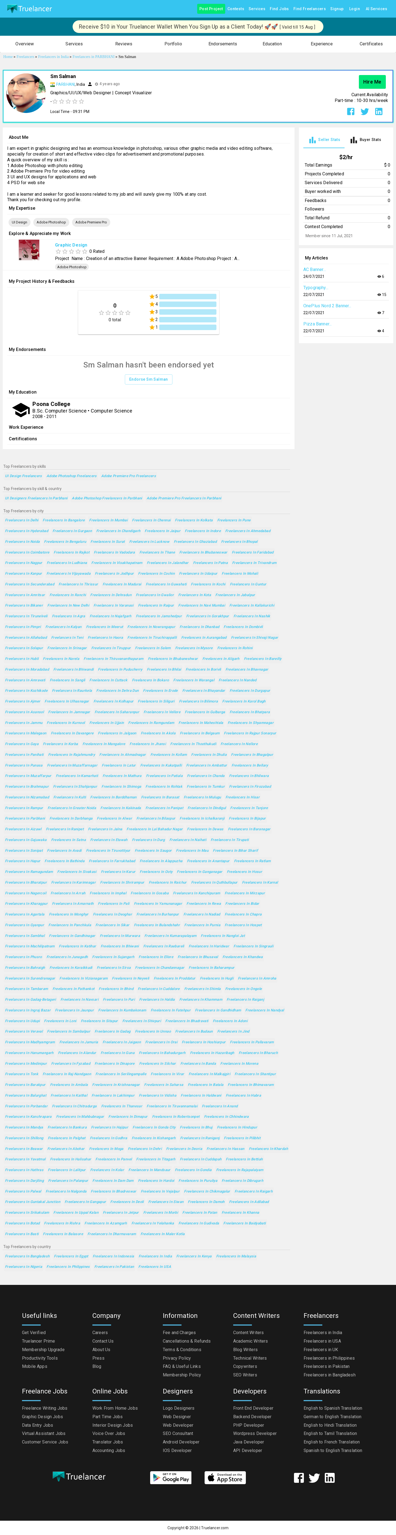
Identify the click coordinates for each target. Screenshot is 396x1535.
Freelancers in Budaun (194, 1031)
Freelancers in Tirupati (230, 840)
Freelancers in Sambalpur (68, 1031)
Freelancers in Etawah (109, 840)
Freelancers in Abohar (66, 1149)
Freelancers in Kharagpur (26, 904)
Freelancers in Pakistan (114, 1267)
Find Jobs (279, 9)
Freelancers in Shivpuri (141, 1021)
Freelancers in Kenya (194, 1256)
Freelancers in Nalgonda (66, 1191)
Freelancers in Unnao (153, 1031)
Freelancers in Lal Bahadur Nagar (154, 829)
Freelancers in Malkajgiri (209, 1074)
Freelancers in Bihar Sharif (235, 851)
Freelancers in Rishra (62, 1223)
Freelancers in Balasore (63, 1234)
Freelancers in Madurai (121, 584)
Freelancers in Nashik (251, 616)
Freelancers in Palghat (67, 1138)
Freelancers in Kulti (69, 797)
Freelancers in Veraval (24, 1031)
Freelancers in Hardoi (156, 1181)
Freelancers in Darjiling (24, 1181)
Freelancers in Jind (233, 1031)
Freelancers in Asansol (24, 712)
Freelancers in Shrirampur (122, 882)
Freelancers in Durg (148, 840)
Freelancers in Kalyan (63, 627)
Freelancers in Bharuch (258, 1053)
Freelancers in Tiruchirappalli (152, 638)
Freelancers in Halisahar (70, 1159)
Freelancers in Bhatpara (250, 712)
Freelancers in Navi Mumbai (201, 605)
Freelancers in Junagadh (67, 957)
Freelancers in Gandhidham (218, 1010)
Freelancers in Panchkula (69, 925)
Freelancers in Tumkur (206, 786)
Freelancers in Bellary (249, 765)
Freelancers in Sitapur (99, 1021)
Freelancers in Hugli (217, 978)
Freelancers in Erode (160, 691)
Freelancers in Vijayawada (68, 573)
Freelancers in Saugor (153, 851)
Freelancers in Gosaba (150, 893)
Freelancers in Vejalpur (160, 1191)
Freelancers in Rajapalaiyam (240, 1170)
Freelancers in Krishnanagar (116, 1085)
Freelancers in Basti (22, 1234)
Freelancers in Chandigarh (118, 531)
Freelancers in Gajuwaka (26, 840)
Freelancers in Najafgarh (111, 616)
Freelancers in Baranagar (249, 829)
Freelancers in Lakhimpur (113, 1095)
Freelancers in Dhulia (209, 755)
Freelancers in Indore (203, 531)
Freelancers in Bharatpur (26, 882)
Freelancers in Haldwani (201, 1095)
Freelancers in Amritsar (25, 595)
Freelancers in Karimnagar (73, 882)
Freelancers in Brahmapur (27, 786)
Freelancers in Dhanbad (199, 627)
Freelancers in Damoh (206, 1202)
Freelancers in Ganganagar (199, 872)
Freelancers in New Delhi (68, 605)
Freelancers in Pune (234, 520)
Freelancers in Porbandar (26, 1106)
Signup (337, 9)
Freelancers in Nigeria (23, 1267)
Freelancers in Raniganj (200, 1138)
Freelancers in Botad (22, 1223)
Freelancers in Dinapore (115, 1064)
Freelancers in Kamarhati (77, 776)
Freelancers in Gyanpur (24, 925)
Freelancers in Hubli (22, 659)
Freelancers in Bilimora (198, 701)
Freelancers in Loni (60, 1021)
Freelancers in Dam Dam (112, 1181)
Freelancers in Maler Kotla (162, 1234)
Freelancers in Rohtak (163, 786)
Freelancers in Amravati (25, 680)
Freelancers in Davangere (72, 733)
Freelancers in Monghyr (69, 914)
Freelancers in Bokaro (150, 680)
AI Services (376, 9)
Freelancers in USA (154, 1267)
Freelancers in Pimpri (23, 627)
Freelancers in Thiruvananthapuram (113, 659)
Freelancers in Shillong (24, 1138)
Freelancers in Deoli (127, 1202)
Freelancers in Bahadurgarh (162, 1053)
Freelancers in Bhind (116, 989)
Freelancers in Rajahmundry (71, 755)
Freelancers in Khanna (240, 1212)
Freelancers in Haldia (157, 999)
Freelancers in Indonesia (113, 1256)
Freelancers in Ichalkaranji (202, 818)
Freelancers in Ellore (156, 957)
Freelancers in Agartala (25, 914)
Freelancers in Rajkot (71, 552)
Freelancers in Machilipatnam (30, 946)
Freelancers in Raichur (168, 882)
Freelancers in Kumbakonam (122, 1010)
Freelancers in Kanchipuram (196, 893)
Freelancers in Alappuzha (161, 861)
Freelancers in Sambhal (25, 936)
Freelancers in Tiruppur (111, 648)
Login (355, 9)
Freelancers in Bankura (67, 1127)
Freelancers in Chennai (151, 520)
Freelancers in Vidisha (157, 1095)
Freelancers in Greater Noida (71, 808)
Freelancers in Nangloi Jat (223, 936)
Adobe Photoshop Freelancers (71, 476)
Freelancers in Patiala (164, 776)
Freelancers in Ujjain (106, 723)
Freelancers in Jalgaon (117, 733)
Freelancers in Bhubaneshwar (173, 659)
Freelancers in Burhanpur (157, 914)
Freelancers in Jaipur (163, 531)
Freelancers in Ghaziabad (195, 542)
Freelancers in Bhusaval (198, 957)
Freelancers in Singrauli (253, 946)
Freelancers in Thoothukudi (193, 744)
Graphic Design (71, 245)
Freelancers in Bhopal (239, 542)
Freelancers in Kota (194, 595)
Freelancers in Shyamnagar (251, 723)
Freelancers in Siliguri (156, 701)
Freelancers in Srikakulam (27, 1212)
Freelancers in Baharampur (211, 968)
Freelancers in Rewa (203, 904)
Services (257, 9)
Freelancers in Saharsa (163, 1085)
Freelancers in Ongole (243, 989)
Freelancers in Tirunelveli (26, 616)
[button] (25, 44)
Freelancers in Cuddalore (159, 989)
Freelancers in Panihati (24, 755)
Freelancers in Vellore (162, 712)
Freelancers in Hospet (243, 925)
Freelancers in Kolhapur (113, 701)
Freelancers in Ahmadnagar (122, 755)
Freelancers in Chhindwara (226, 1117)
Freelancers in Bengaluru (65, 542)
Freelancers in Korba (60, 744)
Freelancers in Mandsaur (149, 1170)
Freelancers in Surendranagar (30, 978)
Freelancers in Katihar (77, 946)
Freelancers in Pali (113, 904)
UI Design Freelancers (23, 476)
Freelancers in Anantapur (208, 861)
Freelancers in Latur (119, 765)
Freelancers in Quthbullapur (214, 882)
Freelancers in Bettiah (244, 1159)
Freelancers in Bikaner (24, 605)
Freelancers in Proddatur (175, 978)
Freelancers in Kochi (208, 584)
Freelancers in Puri (119, 999)
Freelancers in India (155, 1256)
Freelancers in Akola (158, 733)
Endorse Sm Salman (148, 379)
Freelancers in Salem (153, 648)
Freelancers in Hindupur (237, 1127)
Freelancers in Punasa (24, 765)
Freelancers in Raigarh (253, 1191)
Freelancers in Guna (118, 1053)
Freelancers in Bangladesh (27, 1256)
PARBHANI (65, 84)
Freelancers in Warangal (193, 680)
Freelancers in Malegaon (26, 733)
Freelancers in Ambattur (206, 765)
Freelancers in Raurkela (72, 691)
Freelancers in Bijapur (247, 818)
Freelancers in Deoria (184, 1149)
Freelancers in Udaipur (198, 573)
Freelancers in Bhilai (164, 669)
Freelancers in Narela (61, 659)
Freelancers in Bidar (242, 904)
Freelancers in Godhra (108, 1138)
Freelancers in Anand (220, 1106)
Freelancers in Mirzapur (245, 893)
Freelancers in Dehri (145, 1149)
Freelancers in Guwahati (166, 584)
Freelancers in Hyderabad (26, 531)
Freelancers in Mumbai (108, 520)
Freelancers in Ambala (69, 1085)
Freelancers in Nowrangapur (151, 627)
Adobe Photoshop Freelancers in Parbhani (107, 498)
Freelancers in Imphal (108, 893)
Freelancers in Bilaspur (156, 818)
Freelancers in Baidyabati (244, 1223)
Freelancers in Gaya (22, 744)
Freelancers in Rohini (235, 648)
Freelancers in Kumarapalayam (170, 936)
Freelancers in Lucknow (149, 542)
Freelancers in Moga (106, 1149)
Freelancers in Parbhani (25, 818)
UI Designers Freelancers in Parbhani (36, 498)
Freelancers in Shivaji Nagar (254, 638)
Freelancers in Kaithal (69, 1095)
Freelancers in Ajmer (22, 701)
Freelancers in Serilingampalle (120, 1074)
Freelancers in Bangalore (64, 520)
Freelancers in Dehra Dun (117, 691)
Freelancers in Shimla (202, 989)
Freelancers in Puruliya (197, 1181)
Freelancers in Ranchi (67, 595)
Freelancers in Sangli (67, 680)
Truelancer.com (215, 1528)
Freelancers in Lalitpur (67, 1170)
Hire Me (372, 82)
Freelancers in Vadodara (114, 552)
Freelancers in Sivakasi (77, 872)
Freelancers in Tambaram (26, 989)
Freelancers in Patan (199, 1212)
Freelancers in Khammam (200, 999)
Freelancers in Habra (243, 1095)
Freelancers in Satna (68, 840)
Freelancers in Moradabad (27, 669)
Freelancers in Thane (157, 552)
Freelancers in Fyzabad (70, 1064)
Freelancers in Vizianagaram (83, 978)
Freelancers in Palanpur (68, 1181)
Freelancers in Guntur (248, 584)
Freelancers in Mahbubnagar (80, 1117)
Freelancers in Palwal (23, 1191)
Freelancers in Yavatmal (25, 1159)
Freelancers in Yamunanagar (158, 904)
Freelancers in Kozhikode (26, 691)
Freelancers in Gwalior (155, 595)
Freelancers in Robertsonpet (176, 1117)
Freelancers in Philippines (68, 1267)
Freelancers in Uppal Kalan (76, 1212)
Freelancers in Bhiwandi (73, 669)
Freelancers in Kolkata (194, 520)
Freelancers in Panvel (113, 1159)
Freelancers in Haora (105, 638)
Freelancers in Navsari (79, 999)
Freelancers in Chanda (206, 776)
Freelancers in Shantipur (255, 1074)
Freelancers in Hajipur (109, 1127)
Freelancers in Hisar (242, 797)
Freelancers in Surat (107, 542)
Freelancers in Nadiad (201, 914)
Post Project (211, 9)
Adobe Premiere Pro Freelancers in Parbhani (183, 498)
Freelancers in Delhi (21, 520)
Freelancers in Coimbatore (27, 552)
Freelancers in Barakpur (25, 1085)
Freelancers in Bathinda (64, 861)
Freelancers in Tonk (21, 1074)
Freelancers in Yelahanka (152, 1223)
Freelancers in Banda (198, 1064)
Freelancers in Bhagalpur (252, 755)
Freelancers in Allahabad (26, 638)
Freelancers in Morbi (160, 1212)
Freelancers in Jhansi (147, 744)
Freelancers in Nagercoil (25, 893)
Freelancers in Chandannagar (159, 968)
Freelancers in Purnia (202, 925)
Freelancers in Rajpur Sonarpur (250, 733)
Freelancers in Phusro (23, 957)
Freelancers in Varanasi (113, 605)
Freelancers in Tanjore (249, 808)
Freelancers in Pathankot (73, 989)
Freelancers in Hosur (244, 872)
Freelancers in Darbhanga (71, 818)
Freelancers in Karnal (260, 882)
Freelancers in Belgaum (200, 733)
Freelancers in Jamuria (78, 1042)
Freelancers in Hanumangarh (29, 1053)
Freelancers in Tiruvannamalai (172, 1106)
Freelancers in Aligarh (221, 659)
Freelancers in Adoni (230, 1021)
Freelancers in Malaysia (236, 1256)
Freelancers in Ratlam (252, 861)
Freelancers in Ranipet (65, 829)
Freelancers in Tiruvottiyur (108, 851)
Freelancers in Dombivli (243, 627)
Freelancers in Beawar (24, 1149)
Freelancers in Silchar (157, 1064)
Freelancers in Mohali (240, 573)
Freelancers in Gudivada (198, 1223)
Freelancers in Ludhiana (67, 563)
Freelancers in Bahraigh (25, 968)
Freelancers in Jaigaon (121, 1042)
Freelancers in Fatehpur (171, 1010)
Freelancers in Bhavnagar (247, 669)
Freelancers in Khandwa (242, 957)
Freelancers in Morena (239, 1064)
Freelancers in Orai (161, 1042)
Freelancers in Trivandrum (254, 563)
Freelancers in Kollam (168, 755)
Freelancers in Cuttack (108, 680)
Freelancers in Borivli (203, 669)
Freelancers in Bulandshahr (157, 925)
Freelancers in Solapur (24, 648)
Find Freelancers (309, 9)
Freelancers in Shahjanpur (75, 786)
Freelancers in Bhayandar (203, 691)
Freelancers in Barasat (160, 797)
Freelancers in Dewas (205, 829)
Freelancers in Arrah (68, 893)
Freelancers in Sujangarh (113, 957)
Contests (235, 9)
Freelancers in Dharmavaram (111, 1234)
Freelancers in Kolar (107, 1170)
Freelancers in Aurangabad (204, 638)
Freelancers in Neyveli (130, 978)
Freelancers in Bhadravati (186, 1021)
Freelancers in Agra (68, 616)
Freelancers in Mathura (122, 776)
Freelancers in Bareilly (263, 659)
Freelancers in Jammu (23, 723)
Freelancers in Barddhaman (113, 797)
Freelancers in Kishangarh (154, 1138)
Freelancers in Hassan (225, 1149)
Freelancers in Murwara (120, 936)
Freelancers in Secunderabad (29, 584)
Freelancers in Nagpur (23, 563)
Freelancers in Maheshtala (200, 723)
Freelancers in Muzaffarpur (28, 776)
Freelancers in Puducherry (120, 669)
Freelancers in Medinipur (26, 1064)
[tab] (324, 140)
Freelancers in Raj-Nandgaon (67, 1074)
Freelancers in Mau (192, 851)
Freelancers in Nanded (238, 680)
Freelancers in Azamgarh (105, 1223)
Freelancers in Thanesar (122, 1106)
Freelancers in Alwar (114, 818)
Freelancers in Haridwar (209, 946)
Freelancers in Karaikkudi (71, 968)
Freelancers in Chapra (243, 914)
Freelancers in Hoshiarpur (204, 1042)
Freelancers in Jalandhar (168, 563)
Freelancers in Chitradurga (74, 1106)
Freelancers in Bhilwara (249, 776)
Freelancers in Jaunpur (74, 1010)
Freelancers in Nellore (239, 744)
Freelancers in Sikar (112, 925)
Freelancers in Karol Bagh (243, 701)
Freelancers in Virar (167, 1074)
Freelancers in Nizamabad (27, 797)
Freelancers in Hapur (22, 861)
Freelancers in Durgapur (250, 691)
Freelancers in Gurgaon (72, 531)
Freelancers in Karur (118, 872)
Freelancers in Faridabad (253, 552)
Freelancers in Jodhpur (114, 573)
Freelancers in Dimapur (127, 1117)
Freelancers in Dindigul (206, 808)
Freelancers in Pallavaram (252, 1042)
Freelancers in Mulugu (202, 797)
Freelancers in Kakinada (120, 808)
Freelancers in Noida (22, 542)
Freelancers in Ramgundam (151, 723)
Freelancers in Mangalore (104, 744)
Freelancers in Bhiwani (120, 946)
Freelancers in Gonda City (154, 1127)
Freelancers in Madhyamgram (30, 1042)
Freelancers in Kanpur (23, 573)
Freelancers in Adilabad (249, 1202)
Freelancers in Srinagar (67, 648)
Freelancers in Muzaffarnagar (72, 765)
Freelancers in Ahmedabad (247, 531)
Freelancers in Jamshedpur (159, 616)
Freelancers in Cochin (156, 573)
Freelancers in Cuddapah (201, 1159)
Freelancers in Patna (210, 563)
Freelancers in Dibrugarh (242, 1181)
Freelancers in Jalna (105, 829)
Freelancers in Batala (206, 1085)
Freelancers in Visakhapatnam (116, 563)
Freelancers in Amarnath (73, 904)
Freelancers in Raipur (156, 605)
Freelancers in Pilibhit (242, 1138)
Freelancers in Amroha (257, 978)
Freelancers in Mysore (194, 648)
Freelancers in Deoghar (112, 914)
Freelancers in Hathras (24, 1170)
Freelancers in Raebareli (163, 946)
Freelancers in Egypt (71, 1256)
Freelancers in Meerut (104, 627)
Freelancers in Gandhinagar (72, 936)
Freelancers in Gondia (193, 1170)
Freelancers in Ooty (156, 872)
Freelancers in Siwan (166, 1202)
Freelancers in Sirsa (114, 968)
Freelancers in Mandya (24, 1127)
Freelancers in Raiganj (245, 999)
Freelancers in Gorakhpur (207, 616)
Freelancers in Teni (67, 638)
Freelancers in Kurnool (66, 723)
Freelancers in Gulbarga (205, 712)
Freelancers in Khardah (268, 1149)
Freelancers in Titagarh (156, 1159)
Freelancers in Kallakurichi (251, 605)
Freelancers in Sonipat (24, 851)
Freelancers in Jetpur (121, 1212)
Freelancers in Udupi (22, 1021)
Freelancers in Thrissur (78, 584)
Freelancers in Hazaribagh (212, 1053)
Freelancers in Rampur (24, 808)
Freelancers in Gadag (112, 1031)
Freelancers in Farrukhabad (112, 861)
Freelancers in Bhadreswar (113, 1191)
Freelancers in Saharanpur (117, 712)
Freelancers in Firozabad (250, 786)
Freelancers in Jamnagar (69, 712)
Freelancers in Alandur (77, 1053)
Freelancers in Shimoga (121, 786)
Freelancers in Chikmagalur (207, 1191)
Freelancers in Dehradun (111, 595)
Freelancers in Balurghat (25, 1095)
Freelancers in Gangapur (85, 1202)
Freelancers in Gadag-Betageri (30, 999)
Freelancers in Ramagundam (29, 872)
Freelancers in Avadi (64, 851)
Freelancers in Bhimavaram (251, 1085)
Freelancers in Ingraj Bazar (28, 1010)
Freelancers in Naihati (187, 840)
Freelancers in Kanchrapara (28, 1117)
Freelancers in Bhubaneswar (203, 552)
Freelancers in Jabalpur (235, 595)
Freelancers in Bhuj (196, 1127)
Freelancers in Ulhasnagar (66, 701)
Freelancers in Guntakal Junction (32, 1202)
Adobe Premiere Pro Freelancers (128, 476)
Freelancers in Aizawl (23, 829)
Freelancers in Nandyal (264, 1010)
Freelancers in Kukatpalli (161, 765)
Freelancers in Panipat (164, 808)
